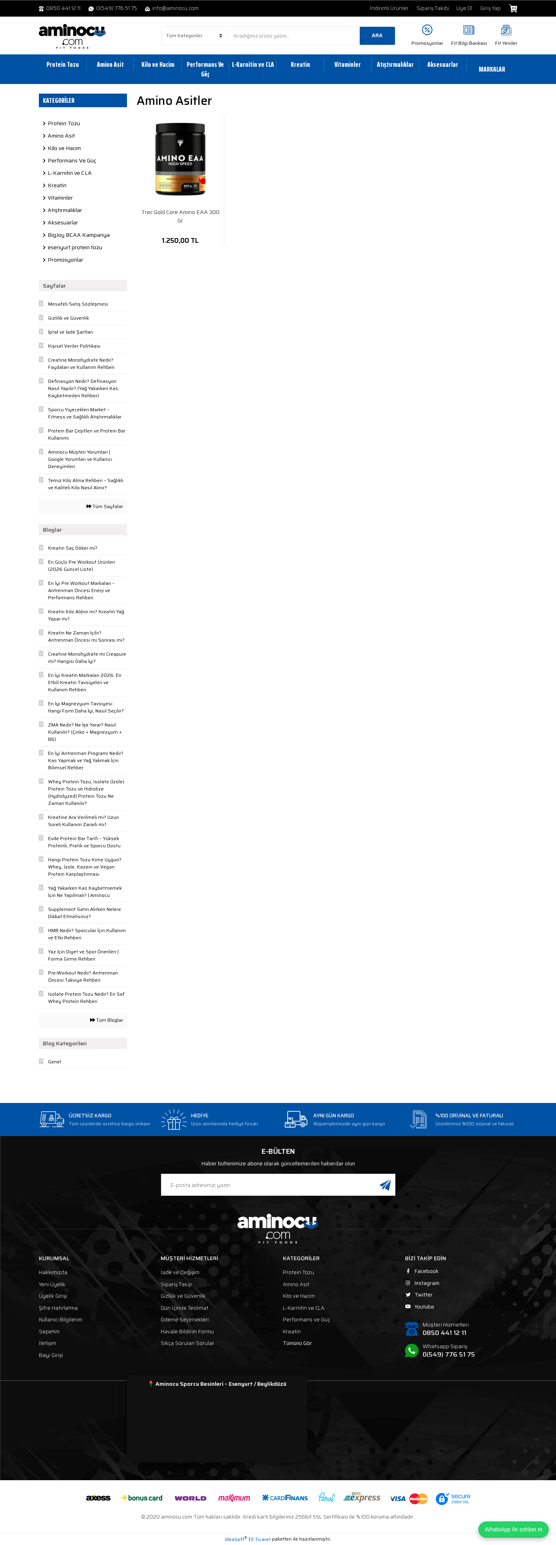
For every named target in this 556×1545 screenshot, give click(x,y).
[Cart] (513, 8)
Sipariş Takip (176, 1284)
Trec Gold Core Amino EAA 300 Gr (180, 216)
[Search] (311, 36)
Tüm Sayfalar (105, 506)
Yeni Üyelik (52, 1284)
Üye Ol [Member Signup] (464, 8)
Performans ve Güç (306, 1319)
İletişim (47, 1343)
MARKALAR (492, 69)
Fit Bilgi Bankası (469, 43)
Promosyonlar (427, 43)
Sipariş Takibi (433, 8)
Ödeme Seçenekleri (185, 1319)
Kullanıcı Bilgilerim (60, 1319)
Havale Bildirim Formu (187, 1331)
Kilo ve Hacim (299, 1296)
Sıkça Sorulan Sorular (187, 1343)
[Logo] (72, 36)
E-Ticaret (261, 1539)
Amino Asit (296, 1284)
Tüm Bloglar (106, 1020)
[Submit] (385, 1185)
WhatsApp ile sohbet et (513, 1529)
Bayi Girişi (51, 1355)
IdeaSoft (236, 1539)
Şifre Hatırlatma (58, 1308)
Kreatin (292, 1331)
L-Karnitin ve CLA (303, 1308)
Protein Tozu (298, 1272)
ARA (377, 35)
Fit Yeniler (506, 43)
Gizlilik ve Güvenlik (183, 1296)
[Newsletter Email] (278, 1185)
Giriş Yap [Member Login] (490, 8)
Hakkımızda (53, 1272)
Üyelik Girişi (53, 1296)
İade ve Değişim (180, 1272)
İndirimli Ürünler (389, 8)
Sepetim (49, 1331)
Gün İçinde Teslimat (184, 1308)
